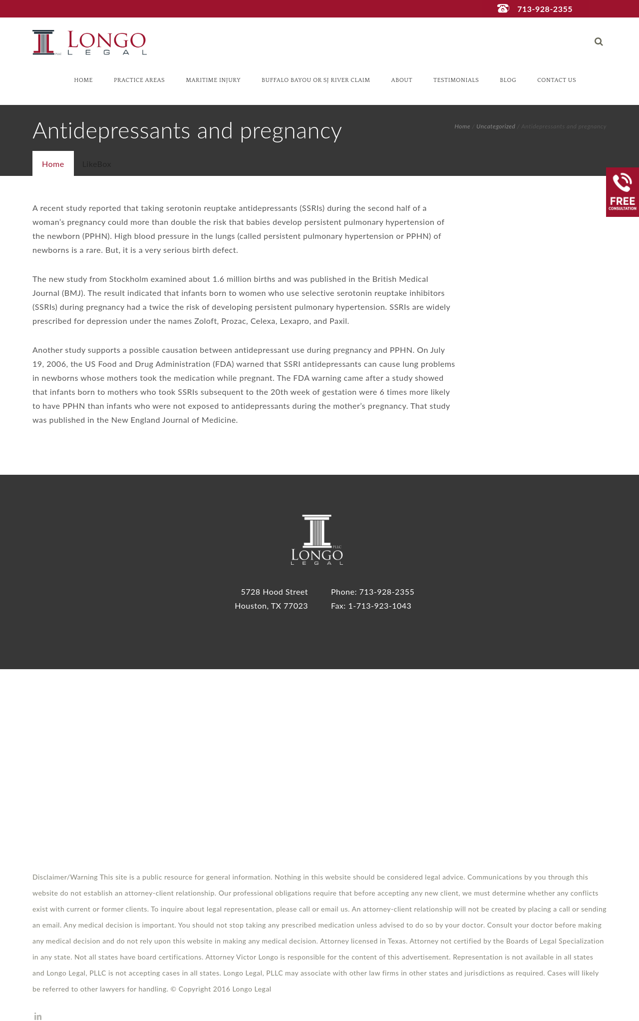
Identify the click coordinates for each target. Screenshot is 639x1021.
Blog (508, 80)
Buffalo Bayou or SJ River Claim (316, 80)
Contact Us (556, 80)
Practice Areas (139, 80)
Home (83, 80)
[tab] (53, 163)
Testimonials (456, 80)
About (401, 80)
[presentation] (53, 163)
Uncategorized (495, 126)
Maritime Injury (213, 80)
